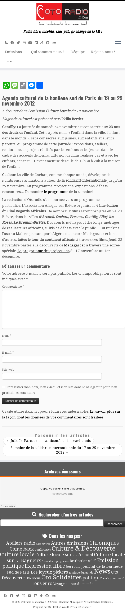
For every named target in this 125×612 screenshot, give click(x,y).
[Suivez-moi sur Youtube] (31, 43)
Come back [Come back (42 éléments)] (22, 549)
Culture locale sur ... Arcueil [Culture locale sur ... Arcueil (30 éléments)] (64, 554)
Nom (6, 335)
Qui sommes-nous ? (47, 52)
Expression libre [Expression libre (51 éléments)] (45, 566)
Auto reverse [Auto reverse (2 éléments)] (43, 544)
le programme (56, 192)
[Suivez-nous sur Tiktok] (43, 43)
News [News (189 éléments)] (102, 571)
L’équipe (78, 52)
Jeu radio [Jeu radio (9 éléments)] (73, 567)
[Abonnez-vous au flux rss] (7, 43)
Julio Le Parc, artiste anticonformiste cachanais (48, 441)
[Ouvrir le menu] (118, 42)
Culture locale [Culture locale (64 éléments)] (17, 554)
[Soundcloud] (55, 43)
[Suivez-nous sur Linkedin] (37, 43)
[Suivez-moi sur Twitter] (20, 43)
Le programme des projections (43, 251)
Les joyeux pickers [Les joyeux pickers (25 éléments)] (49, 572)
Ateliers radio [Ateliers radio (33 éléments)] (20, 543)
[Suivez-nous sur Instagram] (25, 43)
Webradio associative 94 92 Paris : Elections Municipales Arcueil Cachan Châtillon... (67, 602)
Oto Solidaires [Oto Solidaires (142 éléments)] (61, 577)
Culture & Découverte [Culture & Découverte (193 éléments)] (83, 548)
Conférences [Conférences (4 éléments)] (43, 549)
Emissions (15, 52)
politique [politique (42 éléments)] (92, 577)
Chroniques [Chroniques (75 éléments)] (104, 543)
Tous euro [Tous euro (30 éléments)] (42, 583)
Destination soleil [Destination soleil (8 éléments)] (83, 561)
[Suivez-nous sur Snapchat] (49, 43)
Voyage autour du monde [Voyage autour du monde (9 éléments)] (73, 584)
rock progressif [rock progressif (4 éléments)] (113, 578)
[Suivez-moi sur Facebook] (13, 43)
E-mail (8, 352)
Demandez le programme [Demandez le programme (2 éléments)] (55, 561)
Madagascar (74, 245)
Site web (8, 369)
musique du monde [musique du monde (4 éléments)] (81, 572)
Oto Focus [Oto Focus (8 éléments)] (33, 578)
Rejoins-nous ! (103, 52)
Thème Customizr (81, 607)
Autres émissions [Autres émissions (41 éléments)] (70, 543)
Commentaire (13, 286)
